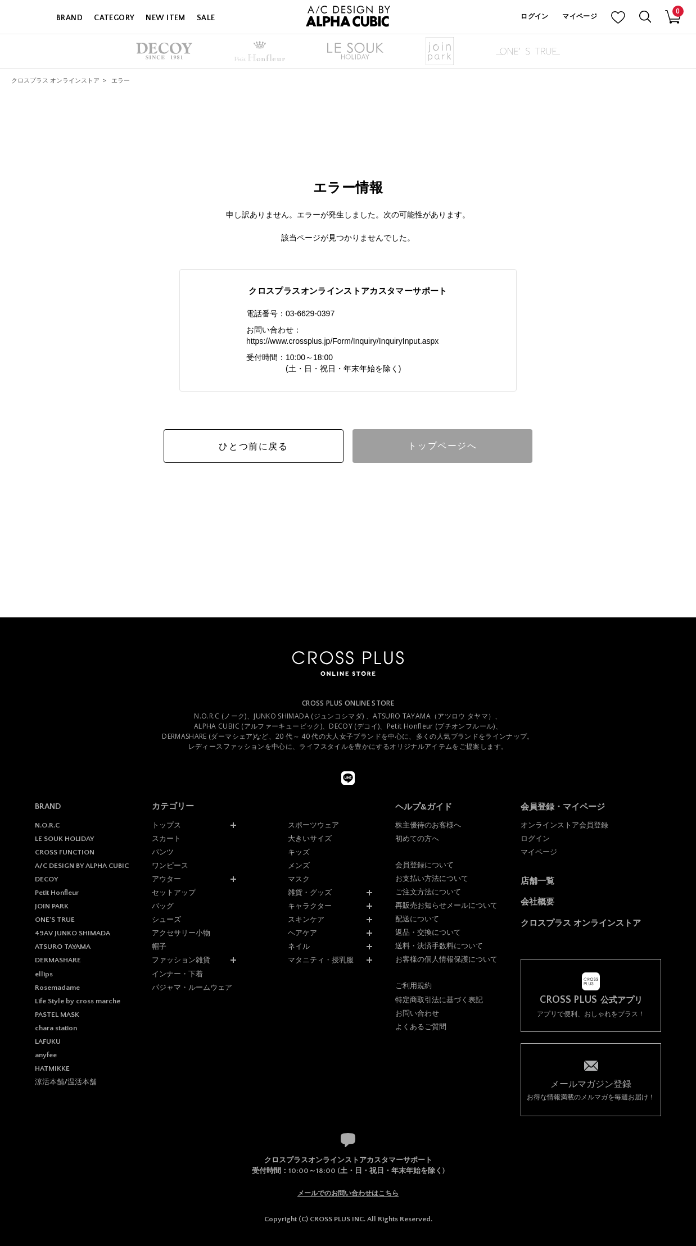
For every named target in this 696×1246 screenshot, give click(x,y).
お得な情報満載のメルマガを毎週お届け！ (591, 1089)
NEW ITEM (165, 17)
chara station (56, 1028)
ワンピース (170, 865)
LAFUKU (48, 1041)
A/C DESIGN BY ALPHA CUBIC (82, 866)
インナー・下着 (177, 974)
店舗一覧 (537, 880)
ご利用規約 (413, 985)
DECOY (46, 879)
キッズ (299, 852)
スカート (166, 838)
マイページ (579, 16)
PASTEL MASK (57, 1014)
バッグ (163, 906)
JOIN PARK (52, 906)
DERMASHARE (58, 960)
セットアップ (174, 892)
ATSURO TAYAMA (63, 947)
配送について (417, 919)
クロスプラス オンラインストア (55, 80)
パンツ (163, 852)
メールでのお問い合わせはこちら (348, 1193)
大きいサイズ (310, 838)
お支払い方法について (431, 878)
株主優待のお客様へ (428, 825)
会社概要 (537, 901)
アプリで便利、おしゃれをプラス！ (591, 1006)
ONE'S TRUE (55, 920)
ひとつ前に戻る (253, 446)
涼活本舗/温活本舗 (66, 1082)
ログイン (534, 16)
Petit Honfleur (57, 893)
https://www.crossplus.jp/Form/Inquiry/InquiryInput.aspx (342, 340)
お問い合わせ (417, 1013)
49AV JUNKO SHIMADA (72, 933)
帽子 (159, 946)
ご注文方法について (428, 892)
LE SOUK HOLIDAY (64, 839)
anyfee (46, 1055)
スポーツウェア (313, 825)
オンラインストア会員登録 (564, 825)
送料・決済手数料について (439, 946)
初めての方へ (417, 838)
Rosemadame (57, 988)
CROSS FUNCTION (64, 852)
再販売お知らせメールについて (446, 905)
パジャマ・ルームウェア (192, 987)
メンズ (299, 865)
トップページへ (442, 446)
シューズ (166, 919)
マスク (299, 879)
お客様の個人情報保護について (446, 959)
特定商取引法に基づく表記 (439, 999)
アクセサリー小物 (181, 933)
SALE (206, 17)
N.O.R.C (47, 825)
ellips (44, 974)
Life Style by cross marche (77, 1001)
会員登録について (424, 865)
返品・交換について (428, 932)
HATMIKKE (52, 1068)
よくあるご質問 (420, 1026)
